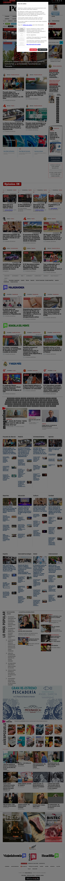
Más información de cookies (34, 44)
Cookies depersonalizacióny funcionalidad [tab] (21, 39)
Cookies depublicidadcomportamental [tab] (22, 44)
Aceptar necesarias (42, 49)
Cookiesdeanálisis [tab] (21, 34)
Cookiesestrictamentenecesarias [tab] (21, 30)
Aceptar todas (33, 49)
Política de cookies (27, 25)
